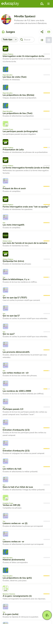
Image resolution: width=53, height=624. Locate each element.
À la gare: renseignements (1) (17, 596)
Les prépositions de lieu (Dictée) (18, 95)
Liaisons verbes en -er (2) (15, 523)
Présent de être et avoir (14, 188)
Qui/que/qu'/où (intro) (13, 261)
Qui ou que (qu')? (11, 315)
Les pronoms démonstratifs (16, 352)
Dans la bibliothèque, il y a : (16, 279)
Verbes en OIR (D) (11, 505)
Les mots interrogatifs (13, 224)
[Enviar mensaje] (49, 32)
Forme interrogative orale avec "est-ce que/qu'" (26, 206)
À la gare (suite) (10, 614)
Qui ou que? (9, 333)
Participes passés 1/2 (13, 409)
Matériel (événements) (14, 559)
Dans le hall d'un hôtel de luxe (18, 487)
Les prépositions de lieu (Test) (17, 113)
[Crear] (47, 615)
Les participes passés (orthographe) (20, 131)
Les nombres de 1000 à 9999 (17, 391)
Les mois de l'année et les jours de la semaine (25, 243)
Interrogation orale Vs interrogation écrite (23, 56)
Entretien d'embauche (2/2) (16, 450)
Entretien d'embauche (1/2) (16, 429)
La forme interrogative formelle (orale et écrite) (26, 167)
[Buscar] (26, 39)
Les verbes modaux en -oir (16, 372)
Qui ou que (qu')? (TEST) (15, 297)
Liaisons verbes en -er (13, 541)
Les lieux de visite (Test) (14, 76)
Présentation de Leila (13, 149)
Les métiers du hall (12, 468)
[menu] (48, 4)
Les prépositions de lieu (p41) (17, 577)
